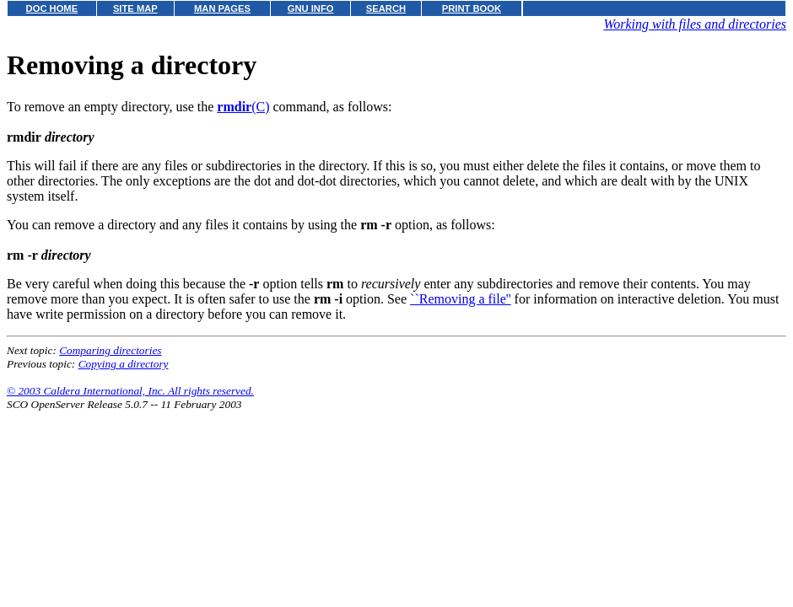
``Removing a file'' (460, 299)
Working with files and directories (694, 24)
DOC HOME (52, 8)
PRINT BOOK (471, 8)
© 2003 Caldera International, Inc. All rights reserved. (130, 390)
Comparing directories (110, 350)
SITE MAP (135, 8)
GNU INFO (311, 8)
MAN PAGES (222, 8)
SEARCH (386, 8)
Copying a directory (123, 363)
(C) (243, 106)
